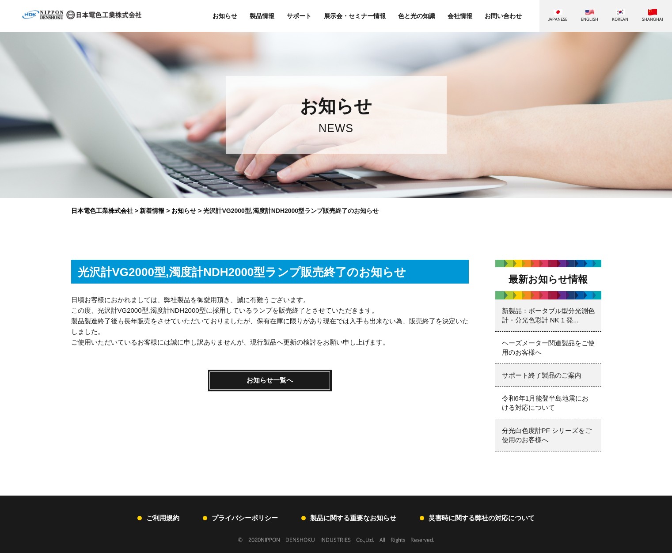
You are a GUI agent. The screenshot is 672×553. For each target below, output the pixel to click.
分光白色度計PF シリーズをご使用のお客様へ (547, 435)
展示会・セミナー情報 (355, 15)
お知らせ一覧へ (270, 380)
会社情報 (460, 15)
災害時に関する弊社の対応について (482, 518)
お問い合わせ (503, 15)
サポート (299, 15)
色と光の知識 (416, 15)
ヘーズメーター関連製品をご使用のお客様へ (548, 347)
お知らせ (225, 15)
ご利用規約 (162, 518)
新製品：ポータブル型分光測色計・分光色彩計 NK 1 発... (548, 315)
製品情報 (262, 15)
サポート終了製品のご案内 (541, 375)
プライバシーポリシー (245, 518)
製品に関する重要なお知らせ (353, 518)
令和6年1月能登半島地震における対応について (545, 402)
